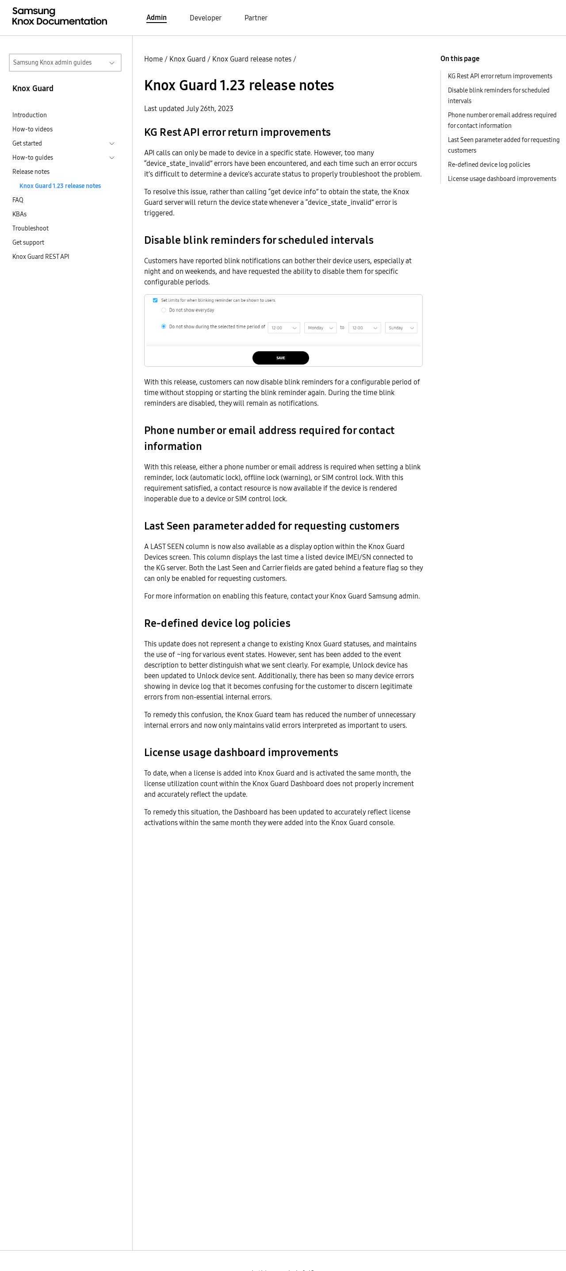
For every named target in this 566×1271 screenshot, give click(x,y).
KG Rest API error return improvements (500, 76)
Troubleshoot (30, 228)
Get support (28, 242)
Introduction (29, 115)
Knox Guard (187, 59)
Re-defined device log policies (489, 164)
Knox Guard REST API (40, 256)
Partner (256, 18)
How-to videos (32, 129)
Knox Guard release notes (251, 59)
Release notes (31, 171)
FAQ (17, 200)
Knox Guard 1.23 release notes (60, 185)
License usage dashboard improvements (502, 178)
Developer (206, 18)
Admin (156, 17)
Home (153, 59)
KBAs (19, 214)
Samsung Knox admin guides (52, 62)
